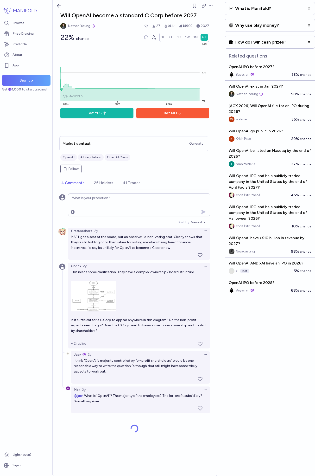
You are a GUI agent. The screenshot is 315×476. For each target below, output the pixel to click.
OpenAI (69, 157)
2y (96, 231)
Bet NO (173, 113)
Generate (196, 144)
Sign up (26, 80)
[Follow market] (194, 6)
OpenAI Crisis (117, 157)
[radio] (163, 37)
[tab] (72, 183)
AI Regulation (90, 157)
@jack (78, 396)
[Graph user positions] (153, 37)
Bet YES (97, 113)
